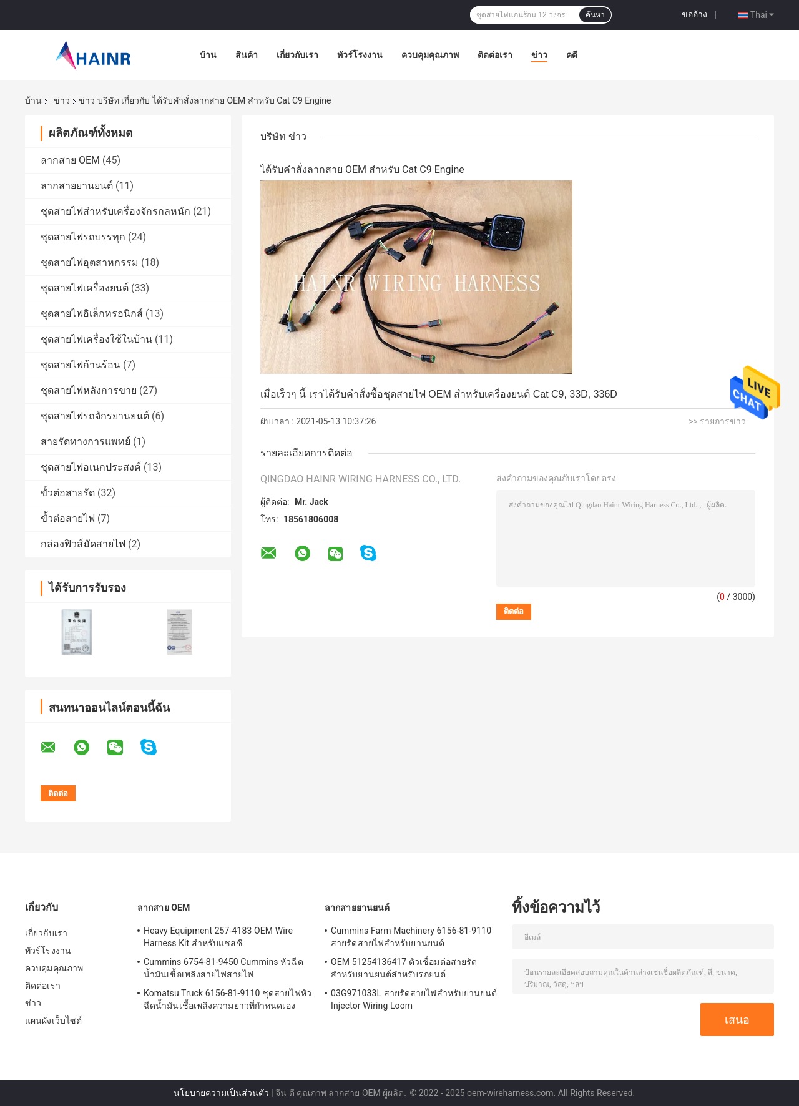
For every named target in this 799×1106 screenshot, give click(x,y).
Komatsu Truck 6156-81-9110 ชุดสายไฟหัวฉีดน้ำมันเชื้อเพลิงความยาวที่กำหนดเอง (227, 999)
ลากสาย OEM (70, 160)
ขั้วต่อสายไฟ (68, 518)
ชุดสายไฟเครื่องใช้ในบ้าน (96, 339)
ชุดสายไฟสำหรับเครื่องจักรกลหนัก (115, 211)
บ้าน (208, 55)
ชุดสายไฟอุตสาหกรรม (90, 262)
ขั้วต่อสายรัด (68, 493)
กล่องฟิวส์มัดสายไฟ (83, 544)
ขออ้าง (694, 14)
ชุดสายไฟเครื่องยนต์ (85, 288)
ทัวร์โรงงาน (360, 55)
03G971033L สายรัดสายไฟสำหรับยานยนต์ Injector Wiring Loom (414, 999)
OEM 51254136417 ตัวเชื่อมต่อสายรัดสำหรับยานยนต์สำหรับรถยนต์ (404, 968)
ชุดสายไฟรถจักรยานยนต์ (95, 416)
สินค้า (246, 55)
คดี (571, 55)
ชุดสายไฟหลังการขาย (89, 390)
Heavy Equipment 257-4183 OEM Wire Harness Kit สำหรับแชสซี (218, 937)
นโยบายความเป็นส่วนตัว (221, 1093)
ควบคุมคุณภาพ (430, 55)
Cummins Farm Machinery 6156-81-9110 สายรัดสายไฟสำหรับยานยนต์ (411, 937)
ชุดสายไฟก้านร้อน (80, 365)
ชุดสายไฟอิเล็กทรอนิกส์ (92, 314)
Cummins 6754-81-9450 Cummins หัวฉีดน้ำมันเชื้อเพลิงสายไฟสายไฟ (223, 968)
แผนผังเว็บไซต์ (53, 1020)
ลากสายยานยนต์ (77, 186)
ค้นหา (595, 15)
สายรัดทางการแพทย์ (85, 442)
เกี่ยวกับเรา (297, 55)
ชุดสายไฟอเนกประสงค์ (91, 467)
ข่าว (539, 55)
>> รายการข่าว (717, 421)
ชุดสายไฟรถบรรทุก (83, 237)
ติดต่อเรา (495, 55)
